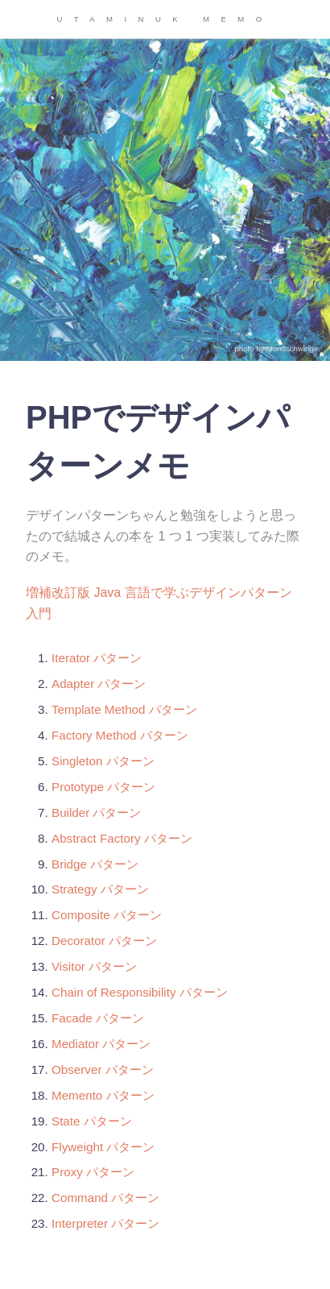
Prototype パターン (103, 787)
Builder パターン (97, 812)
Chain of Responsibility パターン (140, 992)
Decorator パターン (104, 940)
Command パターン (105, 1197)
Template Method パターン (124, 709)
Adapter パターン (99, 683)
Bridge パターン (95, 864)
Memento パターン (103, 1095)
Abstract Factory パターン (122, 838)
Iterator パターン (97, 658)
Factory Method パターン (120, 735)
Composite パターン (107, 915)
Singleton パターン (103, 761)
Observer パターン (103, 1069)
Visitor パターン (94, 966)
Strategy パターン (100, 889)
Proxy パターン (93, 1172)
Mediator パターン (101, 1044)
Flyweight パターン (103, 1147)
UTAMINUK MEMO (164, 19)
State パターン (92, 1121)
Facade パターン (98, 1018)
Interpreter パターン (105, 1223)
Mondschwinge (292, 348)
